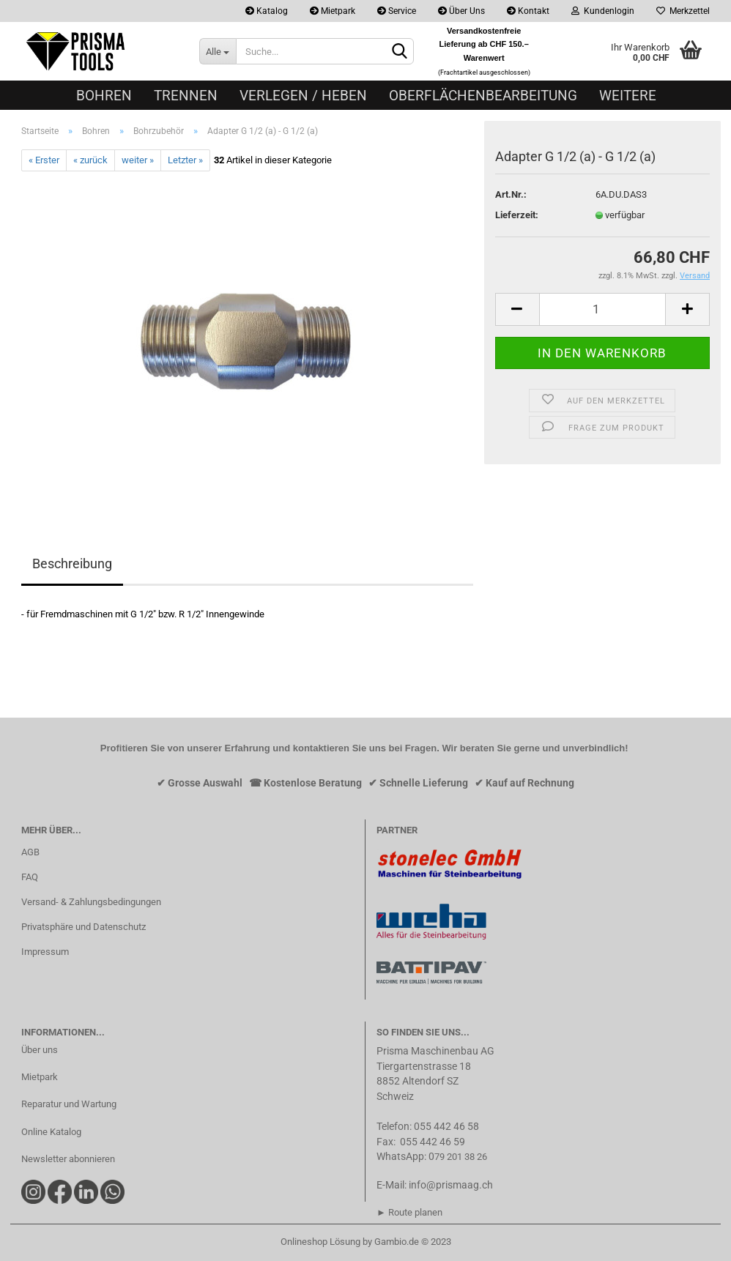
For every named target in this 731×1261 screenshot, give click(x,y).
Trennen (186, 95)
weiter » (138, 160)
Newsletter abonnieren (68, 1158)
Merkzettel (683, 11)
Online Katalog (51, 1131)
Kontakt (528, 11)
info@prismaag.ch (451, 1185)
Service (396, 11)
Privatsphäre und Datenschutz (83, 926)
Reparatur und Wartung (68, 1103)
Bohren (104, 95)
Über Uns (461, 11)
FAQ (29, 876)
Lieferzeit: (516, 214)
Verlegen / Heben (303, 95)
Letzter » (185, 160)
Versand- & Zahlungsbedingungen (91, 901)
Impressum (45, 951)
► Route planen (409, 1212)
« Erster (44, 160)
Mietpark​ (39, 1076)
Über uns (39, 1049)
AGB (30, 852)
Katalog (266, 11)
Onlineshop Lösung (320, 1241)
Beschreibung (72, 563)
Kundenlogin (602, 11)
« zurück (90, 160)
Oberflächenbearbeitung (483, 95)
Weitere (627, 95)
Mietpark (332, 11)
